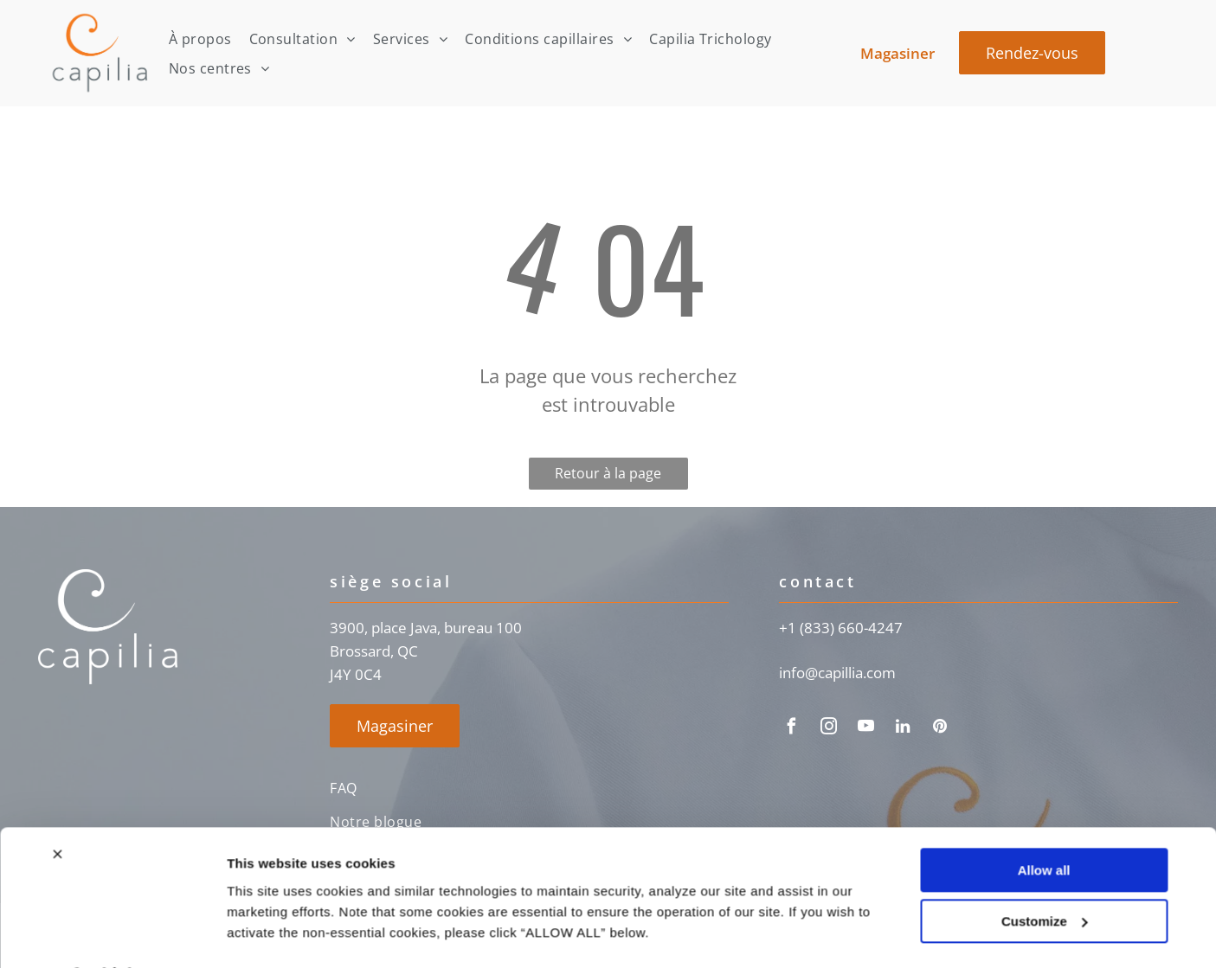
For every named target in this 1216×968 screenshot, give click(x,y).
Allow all (1044, 824)
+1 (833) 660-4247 (841, 628)
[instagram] (828, 729)
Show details (267, 933)
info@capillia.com (837, 673)
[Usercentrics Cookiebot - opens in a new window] (112, 934)
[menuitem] (200, 38)
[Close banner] (57, 809)
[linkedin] (903, 729)
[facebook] (791, 729)
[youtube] (865, 729)
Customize (1044, 876)
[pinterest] (940, 729)
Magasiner (897, 53)
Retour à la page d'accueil (608, 477)
